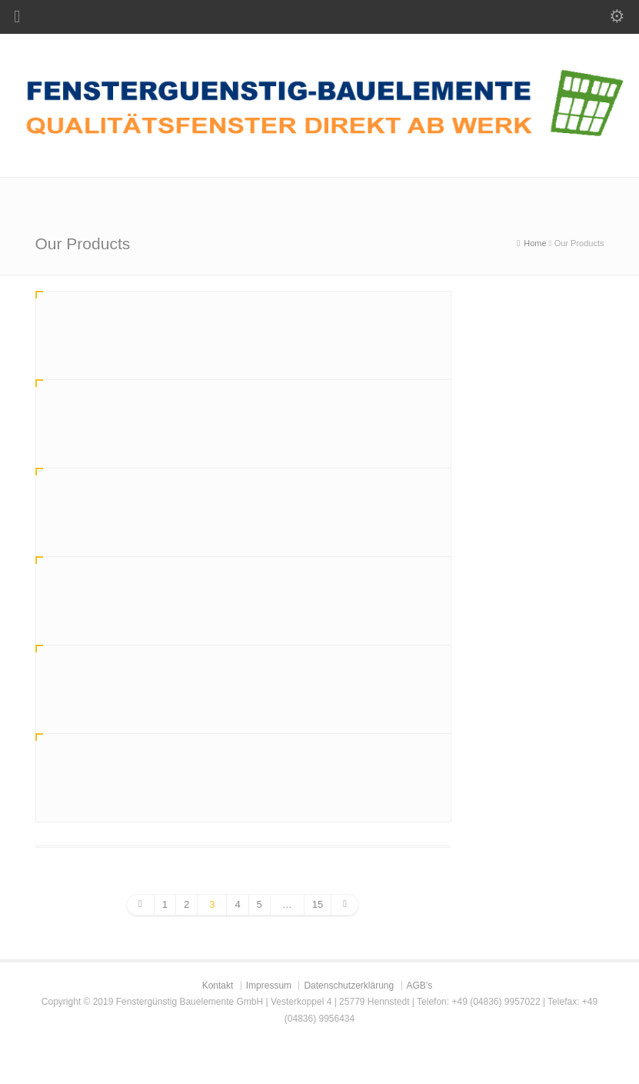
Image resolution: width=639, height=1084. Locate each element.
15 (317, 904)
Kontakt (218, 985)
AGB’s (420, 985)
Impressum (268, 985)
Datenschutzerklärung (349, 985)
